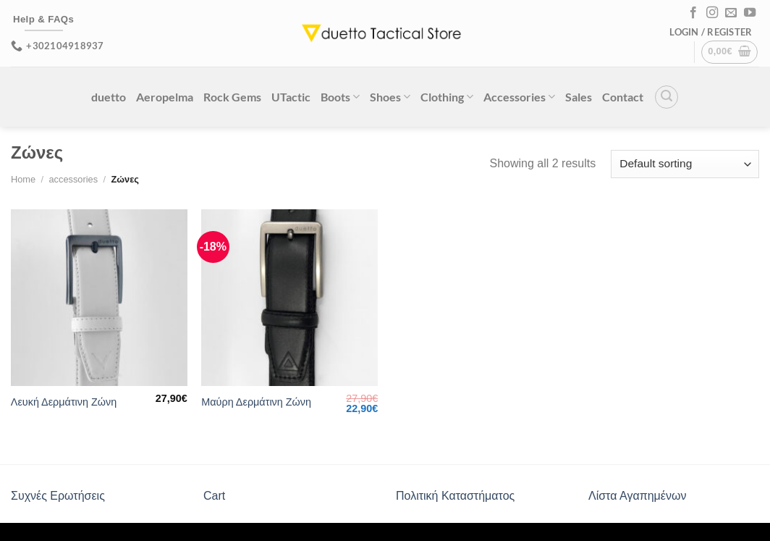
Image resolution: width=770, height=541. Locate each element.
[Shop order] (685, 164)
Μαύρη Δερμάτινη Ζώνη (256, 402)
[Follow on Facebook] (693, 13)
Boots (340, 97)
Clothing (446, 97)
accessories (73, 179)
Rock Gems (232, 97)
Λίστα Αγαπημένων (637, 496)
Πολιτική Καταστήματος (455, 496)
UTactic (290, 97)
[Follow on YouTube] (750, 13)
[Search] (666, 97)
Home (23, 179)
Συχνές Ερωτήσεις (58, 496)
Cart (214, 496)
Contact (622, 97)
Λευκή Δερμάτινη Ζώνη (64, 402)
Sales (578, 97)
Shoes (390, 97)
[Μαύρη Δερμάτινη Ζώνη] (289, 297)
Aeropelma (164, 97)
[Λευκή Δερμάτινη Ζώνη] (99, 297)
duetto (108, 97)
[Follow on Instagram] (712, 13)
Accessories (519, 97)
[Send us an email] (731, 13)
